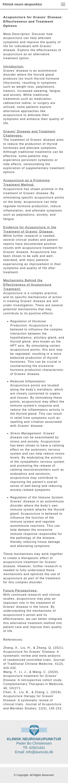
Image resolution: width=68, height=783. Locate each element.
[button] (63, 4)
